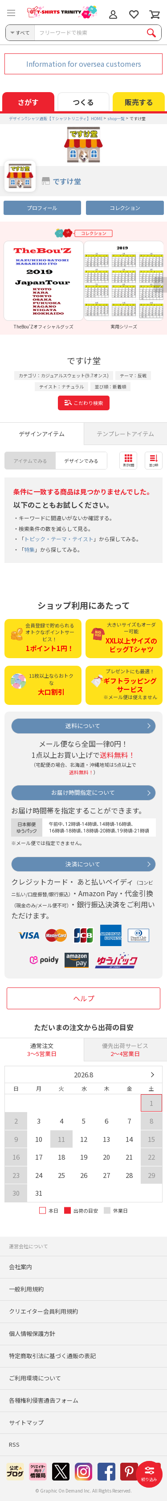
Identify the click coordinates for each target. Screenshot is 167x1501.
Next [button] (160, 285)
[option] (44, 285)
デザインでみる (81, 460)
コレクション (125, 207)
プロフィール (42, 207)
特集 (29, 549)
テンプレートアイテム (125, 433)
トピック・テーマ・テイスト (59, 538)
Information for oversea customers (83, 63)
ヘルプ (83, 998)
